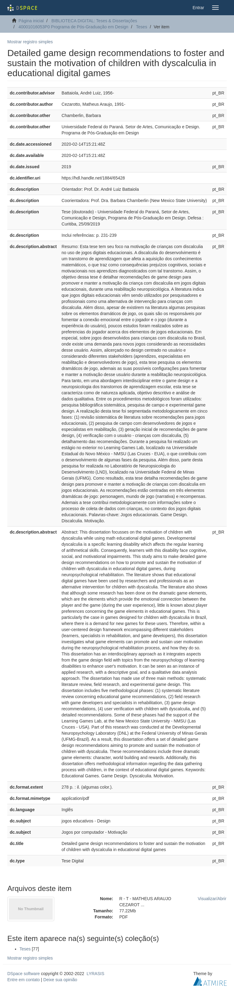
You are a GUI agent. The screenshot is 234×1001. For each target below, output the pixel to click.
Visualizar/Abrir (212, 898)
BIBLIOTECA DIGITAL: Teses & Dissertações (94, 20)
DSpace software (23, 973)
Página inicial (31, 20)
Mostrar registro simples (30, 41)
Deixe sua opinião (60, 979)
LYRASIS (95, 973)
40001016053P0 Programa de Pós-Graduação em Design (73, 26)
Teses (141, 26)
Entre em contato (23, 979)
